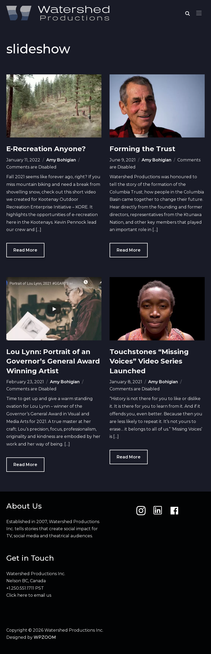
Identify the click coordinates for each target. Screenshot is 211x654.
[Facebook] (174, 510)
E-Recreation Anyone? (46, 149)
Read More (25, 250)
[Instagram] (141, 510)
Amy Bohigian (61, 159)
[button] (199, 13)
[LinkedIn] (158, 510)
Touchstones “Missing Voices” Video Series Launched (149, 361)
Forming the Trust (142, 149)
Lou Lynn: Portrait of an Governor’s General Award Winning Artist (53, 361)
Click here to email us (28, 595)
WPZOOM (45, 637)
